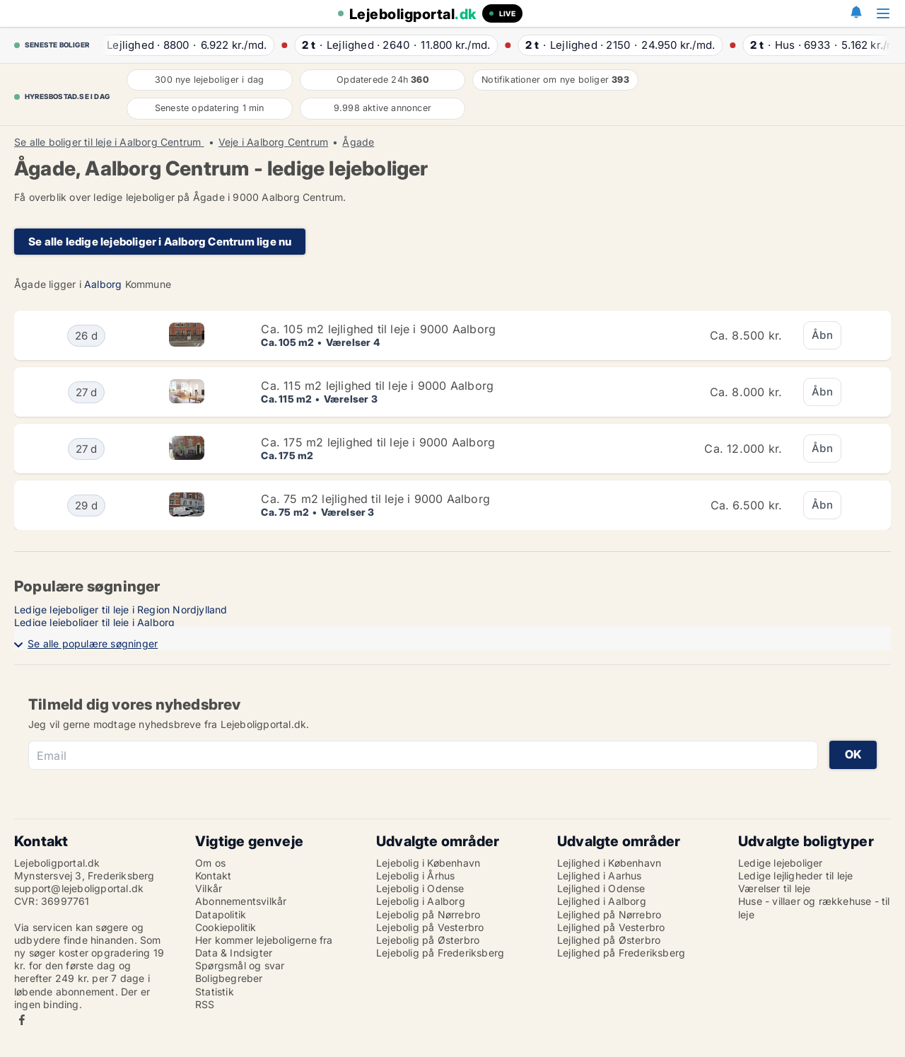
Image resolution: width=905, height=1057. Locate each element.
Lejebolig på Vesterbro (430, 927)
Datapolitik (220, 914)
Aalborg (103, 284)
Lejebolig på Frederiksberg (440, 953)
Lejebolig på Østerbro (427, 940)
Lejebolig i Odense (420, 888)
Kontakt (213, 876)
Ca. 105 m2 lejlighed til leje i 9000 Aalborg (378, 329)
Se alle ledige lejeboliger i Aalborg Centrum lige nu (159, 241)
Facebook (22, 1020)
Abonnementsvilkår (240, 901)
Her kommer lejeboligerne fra (264, 940)
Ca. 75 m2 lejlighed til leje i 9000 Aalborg (375, 499)
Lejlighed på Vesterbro (611, 927)
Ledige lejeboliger (780, 863)
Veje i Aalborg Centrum (273, 142)
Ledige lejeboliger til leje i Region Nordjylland (121, 609)
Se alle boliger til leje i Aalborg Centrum (109, 142)
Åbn (822, 335)
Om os (210, 863)
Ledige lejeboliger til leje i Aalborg (94, 622)
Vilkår (208, 888)
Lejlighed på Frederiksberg (621, 953)
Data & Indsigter (233, 953)
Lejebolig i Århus (415, 876)
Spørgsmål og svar (239, 965)
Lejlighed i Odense (601, 888)
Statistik (214, 992)
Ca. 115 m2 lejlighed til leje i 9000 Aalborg (377, 386)
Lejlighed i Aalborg (601, 901)
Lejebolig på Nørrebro (428, 914)
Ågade (358, 142)
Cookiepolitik (226, 927)
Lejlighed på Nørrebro (609, 914)
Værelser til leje (774, 888)
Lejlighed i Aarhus (599, 876)
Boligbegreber (229, 978)
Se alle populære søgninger (93, 643)
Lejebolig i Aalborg (420, 901)
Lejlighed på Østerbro (608, 940)
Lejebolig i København (428, 863)
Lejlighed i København (609, 863)
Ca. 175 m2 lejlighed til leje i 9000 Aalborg (378, 442)
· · (178, 45)
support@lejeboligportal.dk (79, 888)
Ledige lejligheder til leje (795, 876)
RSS (205, 1004)
